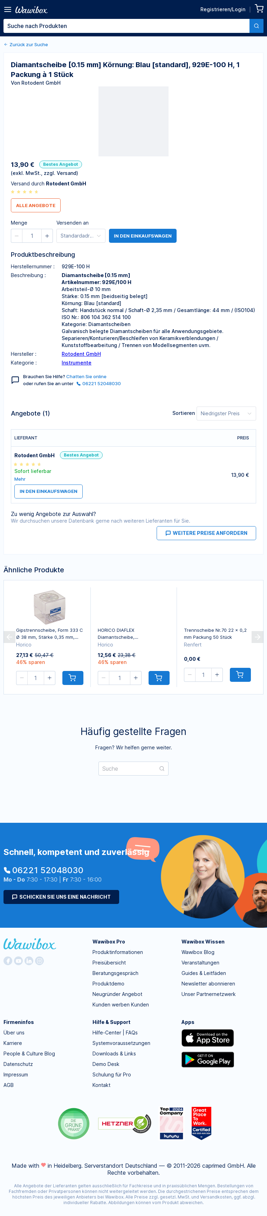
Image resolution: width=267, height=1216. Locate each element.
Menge (19, 223)
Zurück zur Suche (26, 44)
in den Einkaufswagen (143, 236)
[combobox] (133, 26)
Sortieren (183, 413)
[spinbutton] (31, 235)
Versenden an (72, 223)
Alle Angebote (35, 205)
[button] (16, 235)
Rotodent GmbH (81, 354)
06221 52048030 (98, 383)
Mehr (20, 479)
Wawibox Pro (109, 942)
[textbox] (126, 26)
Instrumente (76, 363)
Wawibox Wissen (203, 942)
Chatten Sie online (86, 376)
